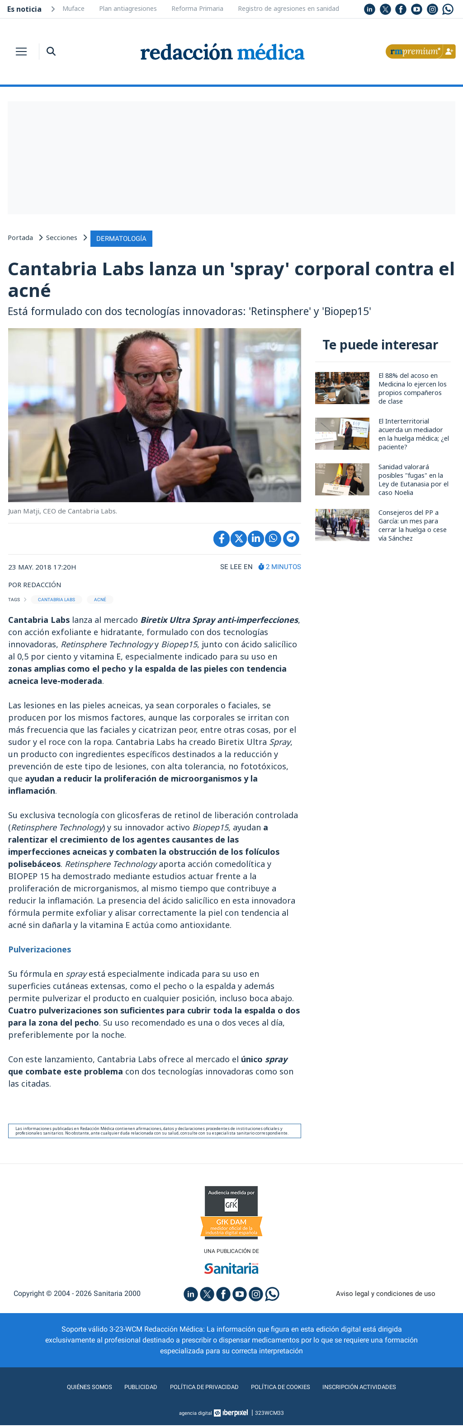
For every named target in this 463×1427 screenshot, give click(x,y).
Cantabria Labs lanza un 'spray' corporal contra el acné (198, 278)
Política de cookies (286, 1389)
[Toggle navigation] (21, 51)
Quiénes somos (71, 1389)
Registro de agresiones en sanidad (288, 8)
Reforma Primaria (197, 8)
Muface (73, 8)
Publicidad (128, 1389)
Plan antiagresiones (128, 8)
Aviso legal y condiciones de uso (386, 1295)
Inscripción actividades (376, 1389)
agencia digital (196, 1415)
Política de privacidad (199, 1389)
